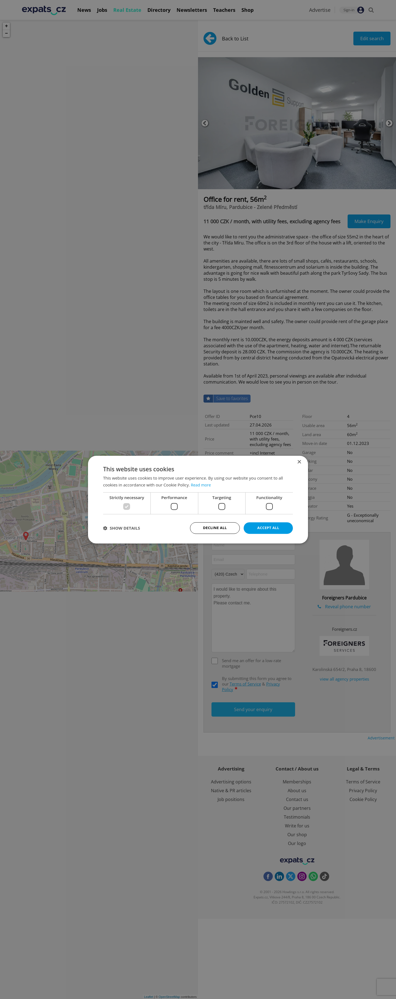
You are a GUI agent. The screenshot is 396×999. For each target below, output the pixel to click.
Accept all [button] (268, 527)
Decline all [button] (214, 527)
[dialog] (198, 499)
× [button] (299, 461)
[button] (121, 527)
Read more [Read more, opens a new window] (201, 484)
